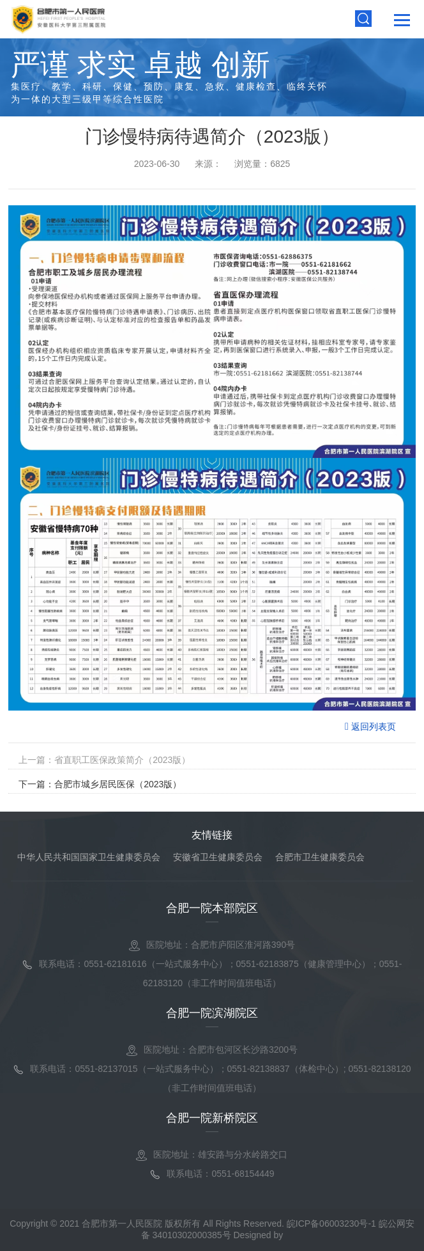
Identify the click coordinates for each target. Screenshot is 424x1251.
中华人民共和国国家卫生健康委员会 (88, 857)
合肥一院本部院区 (212, 908)
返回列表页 (370, 726)
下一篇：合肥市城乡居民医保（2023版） (100, 784)
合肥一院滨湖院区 (212, 1013)
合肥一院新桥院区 (212, 1118)
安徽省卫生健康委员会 (217, 857)
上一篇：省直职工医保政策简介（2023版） (104, 760)
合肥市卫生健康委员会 (320, 857)
